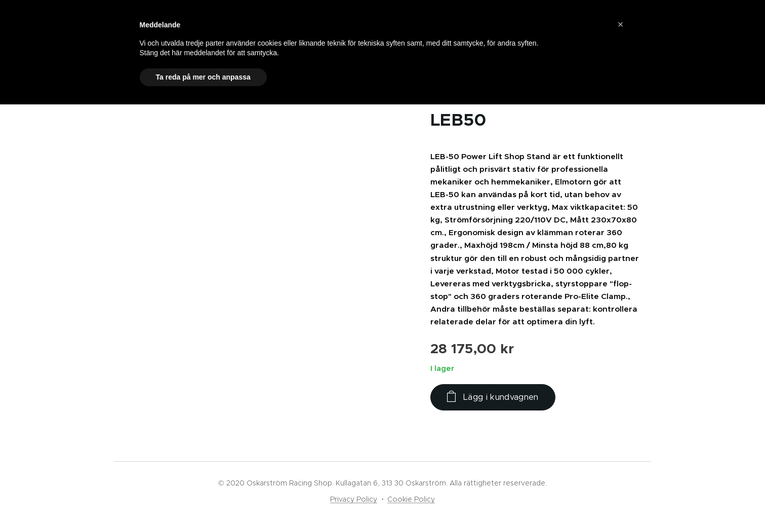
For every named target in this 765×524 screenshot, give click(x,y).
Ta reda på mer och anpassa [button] (203, 77)
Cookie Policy (411, 499)
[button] (621, 24)
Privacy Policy (353, 499)
